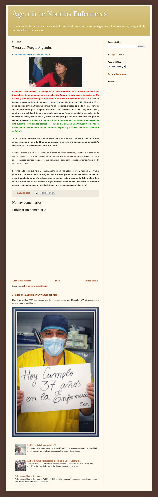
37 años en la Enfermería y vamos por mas (34, 294)
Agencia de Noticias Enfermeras (59, 14)
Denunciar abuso (117, 74)
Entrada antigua (91, 281)
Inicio (57, 281)
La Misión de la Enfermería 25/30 (41, 445)
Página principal (117, 54)
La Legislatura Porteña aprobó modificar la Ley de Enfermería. (54, 461)
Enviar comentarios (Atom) (36, 286)
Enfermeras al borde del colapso (28, 476)
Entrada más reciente (22, 281)
